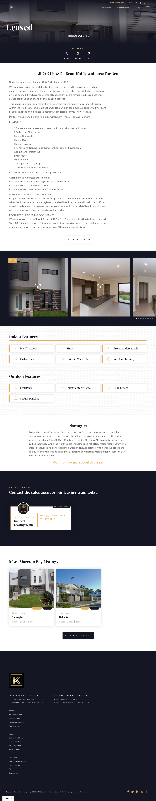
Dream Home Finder (16, 722)
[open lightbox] (79, 239)
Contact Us (13, 773)
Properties (13, 710)
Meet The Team (15, 765)
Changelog (68, 792)
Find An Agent (14, 726)
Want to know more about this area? (78, 462)
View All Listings (77, 635)
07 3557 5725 (132, 3)
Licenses (52, 792)
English (6, 799)
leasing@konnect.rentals (117, 3)
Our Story (13, 757)
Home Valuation (15, 742)
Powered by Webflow (79, 792)
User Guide (60, 792)
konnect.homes (104, 8)
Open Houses (14, 718)
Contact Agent (61, 506)
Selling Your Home (16, 738)
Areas (11, 734)
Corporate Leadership (17, 761)
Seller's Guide (14, 749)
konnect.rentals (124, 8)
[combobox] (8, 798)
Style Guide (44, 792)
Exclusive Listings (16, 714)
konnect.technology (20, 792)
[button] (10, 260)
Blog (138, 8)
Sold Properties (15, 746)
